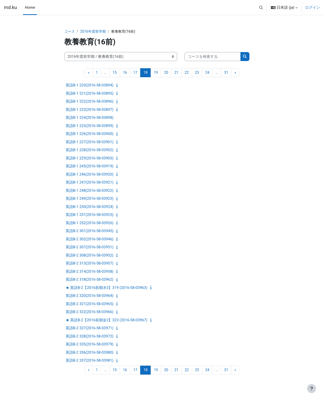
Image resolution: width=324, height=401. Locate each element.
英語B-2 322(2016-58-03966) (89, 312)
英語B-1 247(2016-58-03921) (89, 183)
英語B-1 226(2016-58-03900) (89, 134)
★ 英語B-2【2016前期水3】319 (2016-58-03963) (106, 288)
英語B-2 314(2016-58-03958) (89, 271)
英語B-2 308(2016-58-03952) (89, 255)
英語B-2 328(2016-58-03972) (89, 336)
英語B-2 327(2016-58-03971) (89, 328)
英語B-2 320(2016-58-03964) (89, 296)
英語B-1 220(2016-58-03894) (89, 85)
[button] (261, 7)
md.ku (10, 7)
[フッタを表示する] (311, 388)
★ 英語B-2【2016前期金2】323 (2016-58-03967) (106, 320)
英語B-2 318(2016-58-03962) (89, 280)
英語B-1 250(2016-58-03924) (89, 207)
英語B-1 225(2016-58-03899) (89, 126)
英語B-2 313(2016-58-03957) (89, 264)
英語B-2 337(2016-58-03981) (89, 361)
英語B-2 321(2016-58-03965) (89, 304)
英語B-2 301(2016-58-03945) (89, 231)
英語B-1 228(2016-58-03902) (89, 150)
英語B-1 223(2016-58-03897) (89, 110)
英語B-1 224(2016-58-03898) (89, 118)
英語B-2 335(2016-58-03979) (89, 344)
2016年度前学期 (94, 31)
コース (70, 31)
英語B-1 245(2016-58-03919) (89, 166)
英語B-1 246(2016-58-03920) (89, 174)
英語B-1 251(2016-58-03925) (89, 215)
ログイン (312, 7)
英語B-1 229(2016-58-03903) (89, 158)
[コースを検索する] (213, 57)
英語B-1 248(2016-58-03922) (89, 191)
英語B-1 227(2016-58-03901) (89, 142)
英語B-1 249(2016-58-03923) (89, 199)
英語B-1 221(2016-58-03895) (89, 93)
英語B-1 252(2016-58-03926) (89, 223)
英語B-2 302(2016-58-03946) (89, 239)
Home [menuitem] (30, 7)
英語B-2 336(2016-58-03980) (89, 352)
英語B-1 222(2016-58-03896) (89, 102)
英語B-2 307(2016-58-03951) (89, 247)
